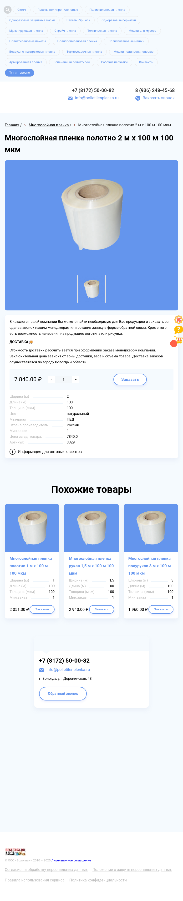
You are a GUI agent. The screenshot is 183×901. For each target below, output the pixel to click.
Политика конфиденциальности (98, 880)
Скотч (21, 9)
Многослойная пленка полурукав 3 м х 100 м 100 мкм (149, 566)
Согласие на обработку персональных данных (46, 869)
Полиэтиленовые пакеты (27, 41)
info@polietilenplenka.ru (97, 97)
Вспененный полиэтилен (72, 62)
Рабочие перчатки (114, 62)
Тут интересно (19, 72)
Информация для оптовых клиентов (50, 452)
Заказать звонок (159, 97)
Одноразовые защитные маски (32, 20)
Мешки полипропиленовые (133, 51)
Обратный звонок (63, 693)
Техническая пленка (102, 30)
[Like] (178, 322)
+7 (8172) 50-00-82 (93, 90)
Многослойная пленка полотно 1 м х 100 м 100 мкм (31, 566)
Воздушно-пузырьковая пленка (32, 51)
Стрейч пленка (65, 30)
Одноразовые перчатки (119, 20)
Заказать (130, 379)
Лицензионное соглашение (71, 860)
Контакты (146, 62)
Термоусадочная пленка (84, 51)
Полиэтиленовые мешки (126, 41)
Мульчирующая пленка (26, 30)
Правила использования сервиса (35, 880)
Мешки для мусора (142, 30)
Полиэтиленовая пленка (107, 9)
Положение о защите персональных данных (132, 869)
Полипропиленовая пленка (77, 41)
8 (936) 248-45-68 (155, 90)
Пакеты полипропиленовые (57, 9)
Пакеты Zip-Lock (78, 20)
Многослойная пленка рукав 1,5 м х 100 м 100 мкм (91, 566)
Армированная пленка (25, 62)
